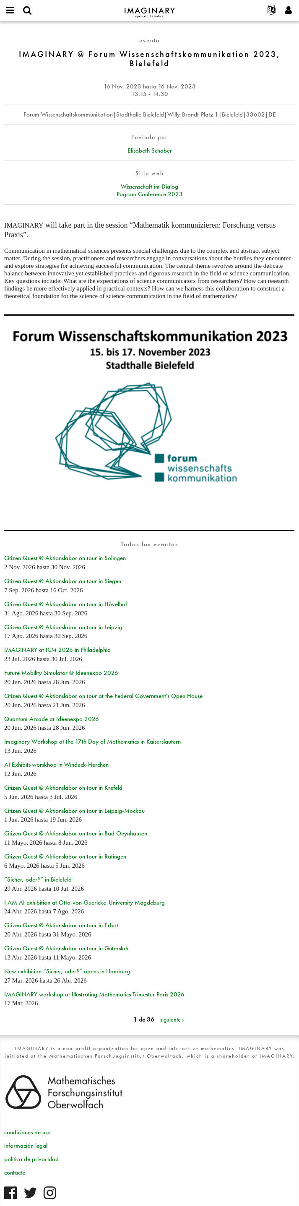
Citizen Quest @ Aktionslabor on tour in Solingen (65, 558)
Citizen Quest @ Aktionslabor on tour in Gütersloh (66, 948)
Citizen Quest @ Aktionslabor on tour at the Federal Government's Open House (103, 696)
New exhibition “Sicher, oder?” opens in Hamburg (67, 971)
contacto (15, 1172)
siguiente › (172, 1019)
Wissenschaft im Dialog (149, 186)
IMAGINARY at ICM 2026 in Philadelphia (57, 650)
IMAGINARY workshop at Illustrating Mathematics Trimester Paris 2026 (94, 994)
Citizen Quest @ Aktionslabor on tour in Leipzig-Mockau (74, 810)
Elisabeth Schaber (149, 150)
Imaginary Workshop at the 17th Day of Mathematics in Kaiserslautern (92, 741)
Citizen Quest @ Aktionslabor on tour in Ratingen (65, 856)
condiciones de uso (27, 1132)
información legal (25, 1145)
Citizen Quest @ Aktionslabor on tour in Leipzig (63, 627)
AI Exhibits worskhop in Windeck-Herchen (56, 764)
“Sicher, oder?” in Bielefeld (38, 879)
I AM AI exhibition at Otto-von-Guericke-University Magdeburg (84, 902)
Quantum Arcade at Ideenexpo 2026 (51, 719)
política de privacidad (31, 1159)
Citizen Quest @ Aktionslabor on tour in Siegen (62, 581)
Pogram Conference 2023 (150, 194)
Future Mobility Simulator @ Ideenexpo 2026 (61, 673)
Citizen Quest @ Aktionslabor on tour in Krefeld (63, 787)
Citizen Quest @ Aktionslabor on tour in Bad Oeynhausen (75, 833)
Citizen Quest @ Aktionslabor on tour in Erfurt (61, 925)
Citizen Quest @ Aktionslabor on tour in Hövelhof (65, 604)
